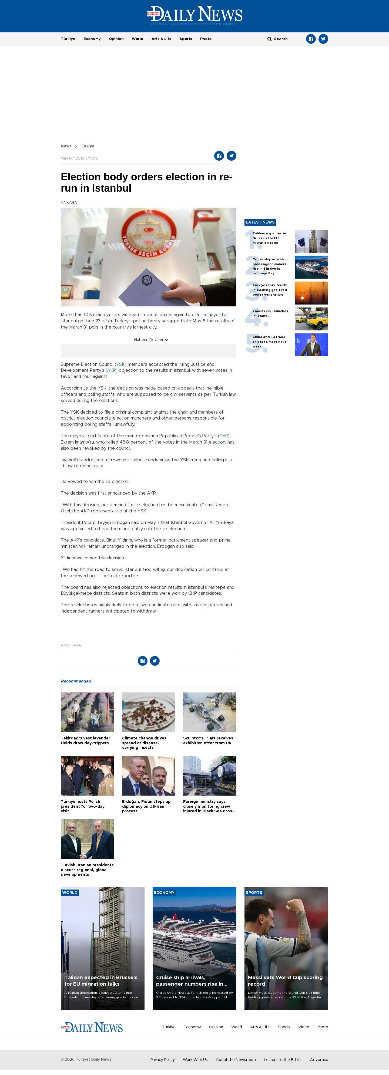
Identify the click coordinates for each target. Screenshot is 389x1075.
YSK (120, 364)
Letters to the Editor (283, 1060)
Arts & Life (162, 39)
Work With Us (195, 1060)
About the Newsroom (236, 1060)
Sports (186, 39)
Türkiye (68, 39)
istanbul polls (71, 645)
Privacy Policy (162, 1060)
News (66, 146)
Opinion (116, 39)
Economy (92, 39)
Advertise (319, 1060)
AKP (111, 370)
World (137, 39)
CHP (223, 436)
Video (303, 1027)
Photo (206, 39)
